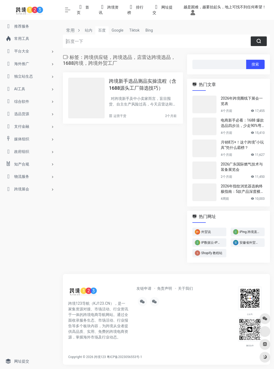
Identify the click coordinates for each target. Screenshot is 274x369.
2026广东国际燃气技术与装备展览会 (242, 167)
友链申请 (143, 288)
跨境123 (100, 357)
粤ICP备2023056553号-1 (124, 357)
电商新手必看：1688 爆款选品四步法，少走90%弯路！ (242, 123)
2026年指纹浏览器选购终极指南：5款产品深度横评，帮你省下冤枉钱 (242, 189)
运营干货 (119, 116)
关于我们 (185, 288)
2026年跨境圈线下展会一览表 (242, 101)
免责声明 (164, 288)
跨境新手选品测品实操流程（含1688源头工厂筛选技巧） (142, 84)
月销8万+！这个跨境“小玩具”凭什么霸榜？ (242, 145)
